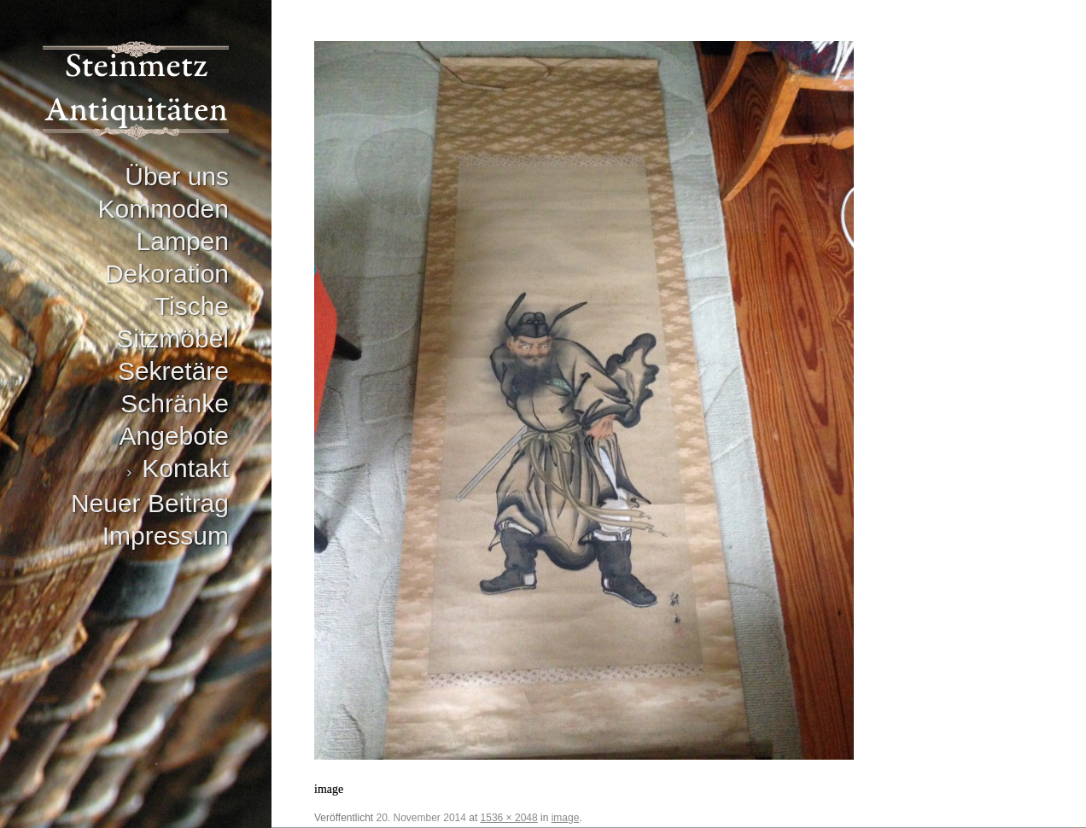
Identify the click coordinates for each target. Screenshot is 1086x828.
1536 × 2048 (509, 818)
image (566, 818)
